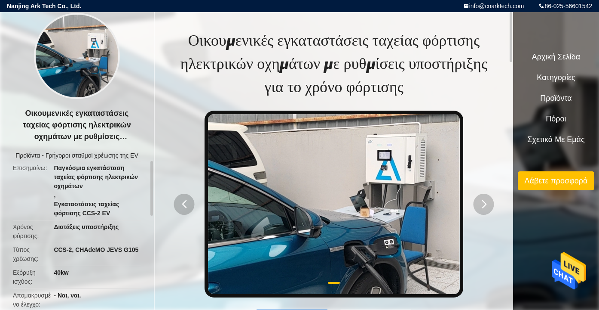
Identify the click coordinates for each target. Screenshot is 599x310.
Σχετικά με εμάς (555, 139)
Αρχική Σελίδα (556, 57)
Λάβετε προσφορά (555, 181)
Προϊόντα (27, 155)
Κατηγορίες (556, 77)
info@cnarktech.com (496, 6)
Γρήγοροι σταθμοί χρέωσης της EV (92, 155)
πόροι (556, 119)
